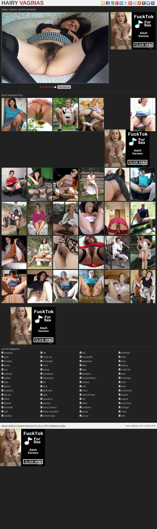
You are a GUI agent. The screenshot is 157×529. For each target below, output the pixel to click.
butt (4, 411)
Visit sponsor (64, 87)
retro (122, 357)
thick (122, 382)
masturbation (88, 378)
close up (46, 357)
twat (122, 386)
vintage (124, 407)
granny (45, 403)
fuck (43, 386)
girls (43, 395)
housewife (86, 357)
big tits (6, 395)
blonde (6, 403)
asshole (6, 374)
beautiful (7, 390)
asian (5, 365)
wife (122, 416)
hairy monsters (49, 411)
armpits (6, 361)
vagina (123, 399)
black (5, 399)
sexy (122, 361)
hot (82, 353)
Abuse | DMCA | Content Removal (17, 426)
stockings (125, 378)
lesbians (85, 374)
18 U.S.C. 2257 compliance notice (50, 426)
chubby (6, 416)
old (82, 399)
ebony (44, 369)
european (46, 374)
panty (84, 411)
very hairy (125, 403)
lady (83, 365)
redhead (124, 353)
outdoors (85, 407)
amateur (7, 353)
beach (5, 386)
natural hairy (87, 395)
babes (5, 378)
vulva (123, 411)
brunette (7, 407)
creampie (46, 361)
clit (43, 353)
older (83, 403)
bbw (4, 382)
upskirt (123, 395)
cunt (44, 365)
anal (5, 357)
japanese (86, 361)
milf (83, 386)
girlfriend (46, 390)
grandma (46, 399)
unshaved (125, 390)
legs (83, 369)
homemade (47, 416)
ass (4, 369)
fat (43, 382)
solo (122, 374)
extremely (46, 378)
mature (85, 382)
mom (83, 390)
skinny (123, 365)
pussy (84, 416)
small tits (124, 369)
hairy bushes (48, 407)
